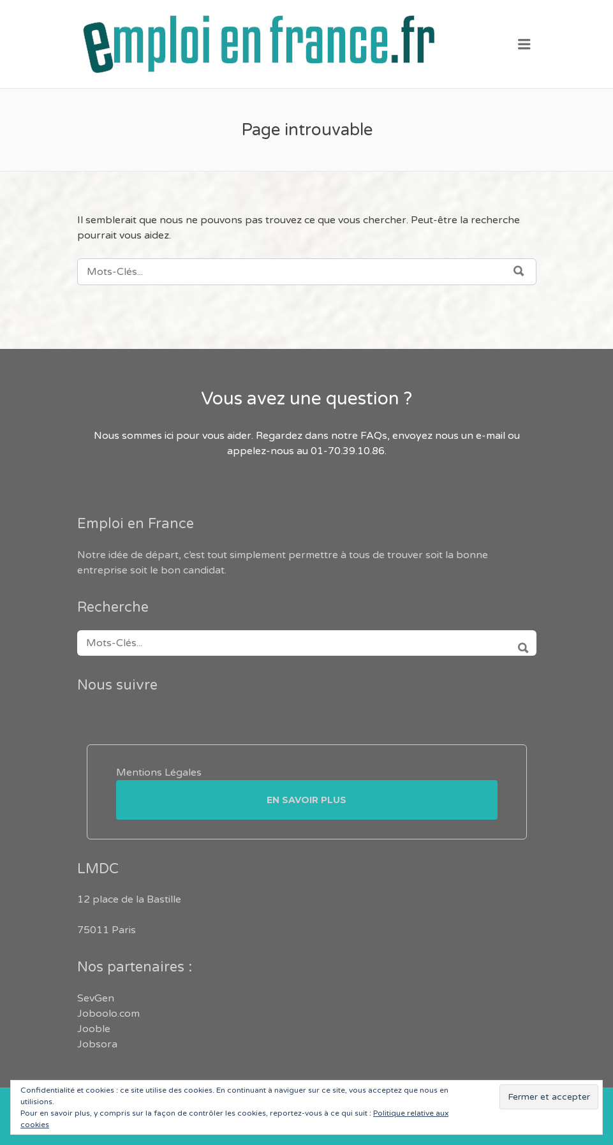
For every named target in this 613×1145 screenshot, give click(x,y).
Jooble (93, 1029)
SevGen (95, 998)
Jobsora (97, 1044)
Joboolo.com (108, 1013)
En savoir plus (306, 800)
